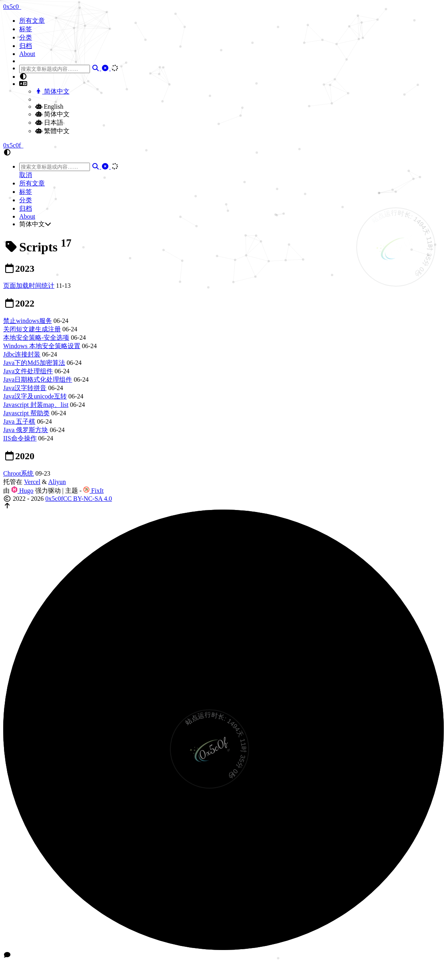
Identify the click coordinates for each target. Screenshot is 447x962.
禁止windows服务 (27, 320)
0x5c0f (54, 498)
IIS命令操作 (20, 438)
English (49, 106)
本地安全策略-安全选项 (36, 337)
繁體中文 (52, 130)
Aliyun (57, 481)
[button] (231, 76)
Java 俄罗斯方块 (25, 429)
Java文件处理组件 (28, 371)
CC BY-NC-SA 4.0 (87, 498)
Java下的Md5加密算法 (34, 362)
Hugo (22, 490)
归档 (25, 45)
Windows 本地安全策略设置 (41, 346)
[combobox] (54, 69)
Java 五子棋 (19, 421)
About (27, 53)
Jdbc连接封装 (21, 354)
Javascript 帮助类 (26, 413)
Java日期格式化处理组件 (37, 379)
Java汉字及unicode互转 (35, 396)
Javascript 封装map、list (35, 404)
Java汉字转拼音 (24, 387)
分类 (25, 37)
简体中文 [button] (35, 224)
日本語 (49, 122)
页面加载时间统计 (28, 285)
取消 (25, 174)
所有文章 (32, 20)
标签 (25, 29)
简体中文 (52, 91)
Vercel (32, 481)
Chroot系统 (18, 473)
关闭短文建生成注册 (32, 329)
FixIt (93, 490)
